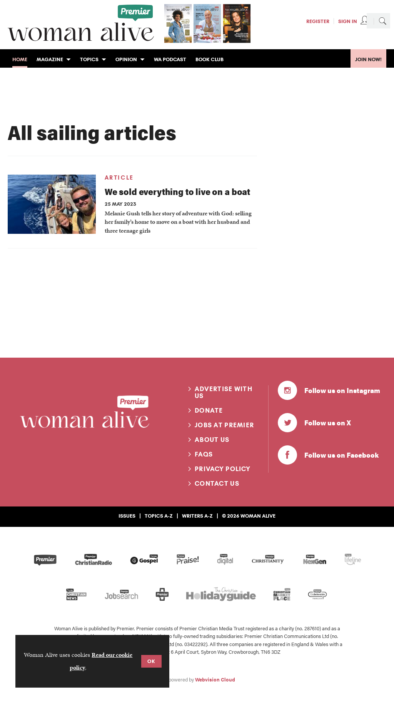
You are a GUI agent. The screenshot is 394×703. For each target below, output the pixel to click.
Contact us (217, 483)
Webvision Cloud (215, 679)
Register (317, 21)
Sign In (347, 21)
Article (119, 178)
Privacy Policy (222, 469)
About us (212, 439)
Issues (127, 516)
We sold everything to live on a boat (177, 191)
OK (151, 661)
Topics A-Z (159, 516)
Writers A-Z (197, 516)
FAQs (204, 454)
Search (382, 21)
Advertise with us (223, 392)
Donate (209, 410)
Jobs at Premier (224, 425)
